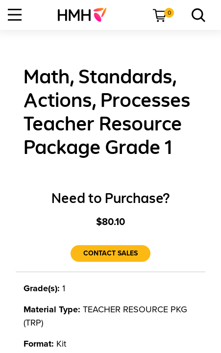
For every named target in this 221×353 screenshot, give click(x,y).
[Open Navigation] (15, 15)
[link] (86, 14)
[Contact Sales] (110, 253)
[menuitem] (86, 14)
